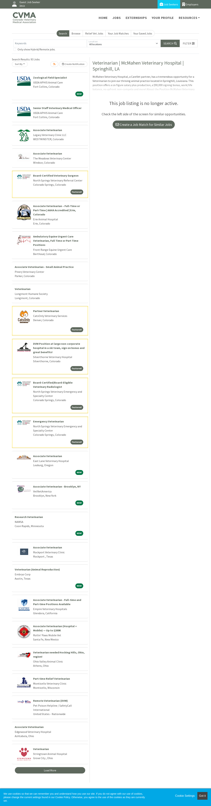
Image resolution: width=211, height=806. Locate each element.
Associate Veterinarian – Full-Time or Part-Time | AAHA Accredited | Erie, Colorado (56, 210)
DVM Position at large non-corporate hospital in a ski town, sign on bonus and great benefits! (58, 348)
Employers (190, 4)
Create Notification (73, 64)
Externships (136, 18)
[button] (189, 43)
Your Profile (163, 18)
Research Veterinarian (29, 517)
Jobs (117, 18)
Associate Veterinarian (47, 130)
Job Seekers (169, 4)
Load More (50, 770)
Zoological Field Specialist (50, 77)
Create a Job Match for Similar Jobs (143, 124)
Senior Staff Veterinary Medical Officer (57, 108)
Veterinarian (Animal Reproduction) (37, 569)
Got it (202, 795)
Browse (76, 33)
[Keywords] (50, 43)
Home (103, 18)
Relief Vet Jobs (94, 33)
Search (63, 33)
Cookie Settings (185, 795)
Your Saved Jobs (142, 33)
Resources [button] (188, 18)
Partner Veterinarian (46, 311)
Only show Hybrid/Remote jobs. (36, 49)
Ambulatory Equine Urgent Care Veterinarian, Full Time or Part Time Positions (55, 241)
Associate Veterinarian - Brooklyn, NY (57, 486)
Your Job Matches (118, 33)
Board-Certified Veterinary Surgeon (56, 175)
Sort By (19, 64)
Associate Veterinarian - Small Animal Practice (44, 267)
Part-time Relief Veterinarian (51, 678)
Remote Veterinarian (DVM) (50, 700)
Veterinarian (22, 289)
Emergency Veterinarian (48, 421)
